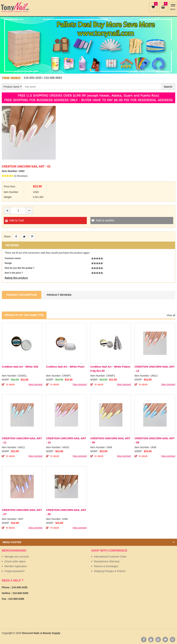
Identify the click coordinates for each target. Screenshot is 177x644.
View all (171, 315)
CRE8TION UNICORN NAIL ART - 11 (22, 440)
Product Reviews (59, 294)
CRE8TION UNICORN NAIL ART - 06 (66, 512)
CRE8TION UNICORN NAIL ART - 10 (66, 440)
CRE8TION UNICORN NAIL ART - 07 (22, 512)
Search (168, 86)
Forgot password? (14, 571)
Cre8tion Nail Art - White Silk (20, 366)
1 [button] (87, 70)
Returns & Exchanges (106, 566)
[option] (88, 45)
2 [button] (90, 70)
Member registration (15, 566)
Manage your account (16, 556)
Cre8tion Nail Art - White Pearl (65, 366)
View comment (35, 384)
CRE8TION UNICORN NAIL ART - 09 (110, 440)
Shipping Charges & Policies (110, 571)
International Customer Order (110, 556)
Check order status (15, 561)
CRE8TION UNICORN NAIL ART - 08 (155, 440)
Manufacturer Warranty (107, 561)
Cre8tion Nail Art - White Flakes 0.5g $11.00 (110, 368)
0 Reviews (21, 175)
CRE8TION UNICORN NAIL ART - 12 (155, 368)
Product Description (21, 294)
